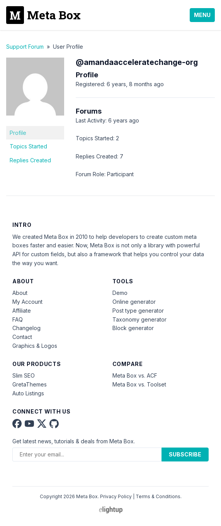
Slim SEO (23, 375)
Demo (120, 292)
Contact (22, 337)
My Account (27, 301)
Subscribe (185, 454)
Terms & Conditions (158, 496)
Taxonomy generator (139, 319)
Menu (202, 15)
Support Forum (25, 46)
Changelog (26, 328)
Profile (18, 132)
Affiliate (21, 310)
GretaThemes (29, 384)
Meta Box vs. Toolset (139, 384)
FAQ (17, 319)
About (19, 292)
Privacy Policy (116, 496)
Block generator (133, 328)
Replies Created (30, 160)
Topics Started (28, 146)
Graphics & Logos (34, 345)
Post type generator (138, 310)
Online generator (134, 301)
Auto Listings (28, 393)
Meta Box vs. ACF (134, 375)
